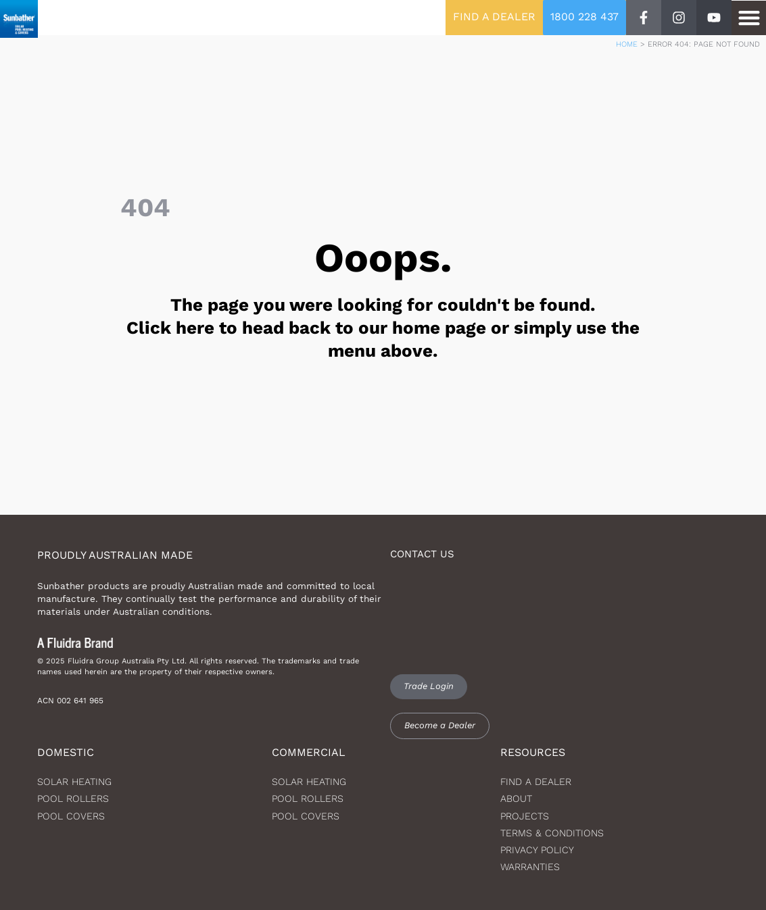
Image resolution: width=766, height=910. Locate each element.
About (516, 798)
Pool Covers (71, 816)
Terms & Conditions (552, 833)
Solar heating (74, 781)
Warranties (530, 866)
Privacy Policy (537, 849)
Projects (524, 816)
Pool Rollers (73, 798)
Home (627, 44)
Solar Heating (309, 781)
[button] (749, 18)
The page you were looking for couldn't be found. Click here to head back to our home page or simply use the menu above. (383, 328)
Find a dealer (535, 781)
